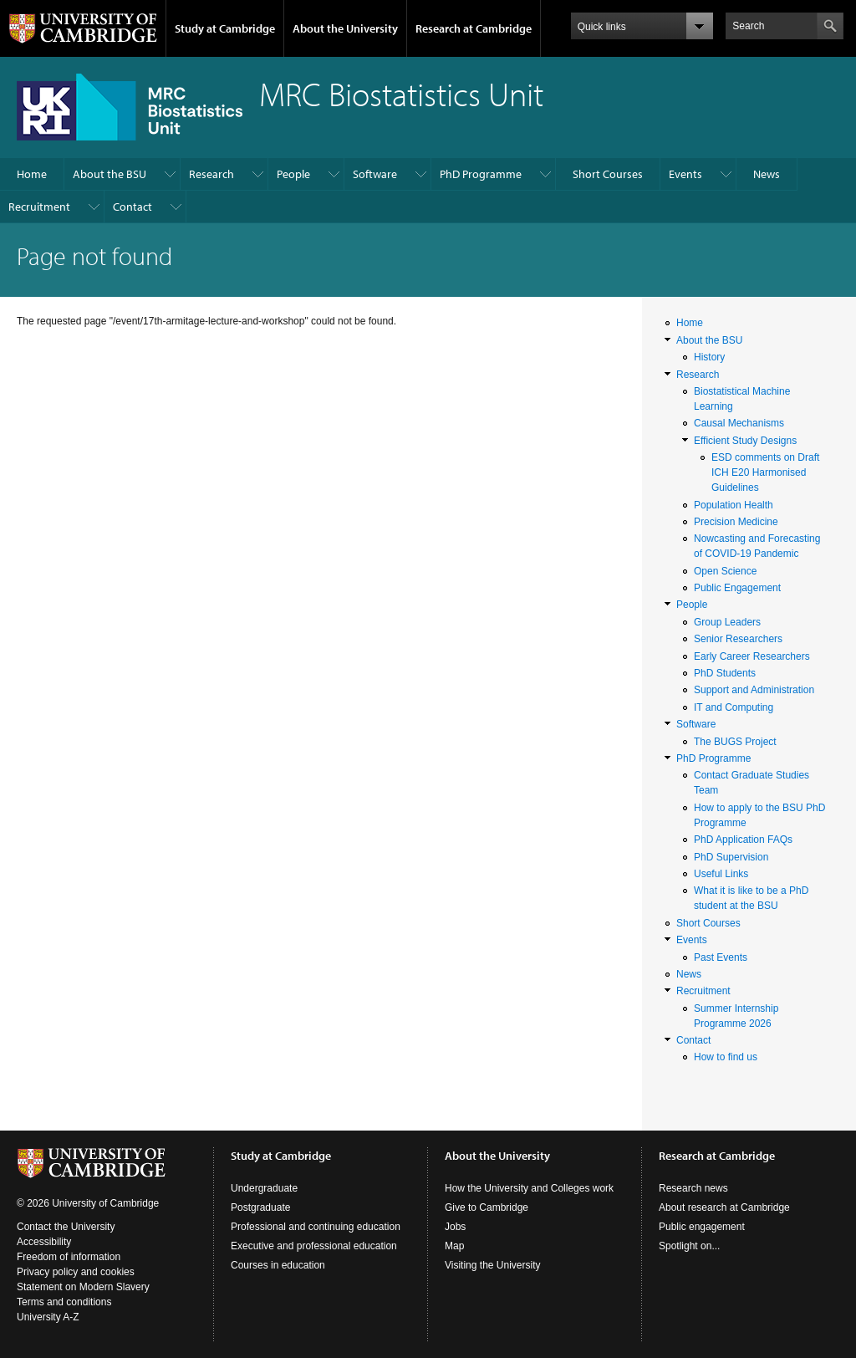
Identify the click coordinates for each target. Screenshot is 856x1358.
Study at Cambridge (225, 28)
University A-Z (48, 1317)
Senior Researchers (738, 639)
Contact (132, 206)
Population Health (733, 505)
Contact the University (66, 1227)
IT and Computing (733, 707)
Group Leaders (727, 622)
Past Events (720, 957)
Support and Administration (754, 690)
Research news (693, 1188)
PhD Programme (481, 173)
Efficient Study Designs (745, 441)
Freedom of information (68, 1257)
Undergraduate (264, 1188)
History (709, 357)
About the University (345, 28)
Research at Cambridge (473, 28)
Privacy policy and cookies (76, 1272)
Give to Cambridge (486, 1207)
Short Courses (608, 173)
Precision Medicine (736, 522)
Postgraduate (260, 1207)
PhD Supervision (731, 857)
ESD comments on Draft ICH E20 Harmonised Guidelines (765, 472)
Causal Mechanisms (739, 423)
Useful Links (721, 874)
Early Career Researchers (752, 656)
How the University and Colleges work (529, 1188)
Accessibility (44, 1242)
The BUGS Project (735, 742)
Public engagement (702, 1227)
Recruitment (39, 206)
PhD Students (725, 673)
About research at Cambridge (724, 1207)
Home (32, 173)
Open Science (725, 571)
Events (685, 173)
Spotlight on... (689, 1246)
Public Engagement (737, 588)
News (766, 173)
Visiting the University (493, 1265)
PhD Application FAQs (743, 839)
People (293, 173)
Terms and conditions (64, 1302)
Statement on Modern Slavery (83, 1287)
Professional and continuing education (315, 1227)
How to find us (725, 1057)
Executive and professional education (314, 1246)
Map (454, 1246)
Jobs (455, 1227)
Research (211, 173)
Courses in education (278, 1265)
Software (375, 173)
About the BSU (109, 173)
